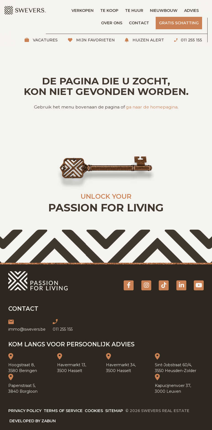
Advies (191, 10)
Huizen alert (147, 40)
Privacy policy (24, 410)
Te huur (134, 10)
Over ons (111, 22)
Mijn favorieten (95, 40)
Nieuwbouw (163, 10)
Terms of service (63, 410)
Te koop (109, 10)
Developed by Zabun (32, 420)
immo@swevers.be (27, 329)
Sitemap (114, 410)
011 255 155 (191, 40)
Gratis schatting (179, 22)
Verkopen (82, 10)
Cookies (94, 410)
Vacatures (45, 40)
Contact (139, 22)
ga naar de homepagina (151, 107)
